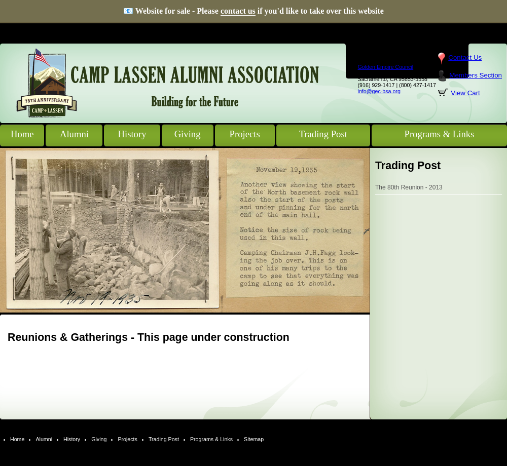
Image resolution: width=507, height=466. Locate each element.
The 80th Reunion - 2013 (409, 187)
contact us (238, 11)
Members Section (475, 75)
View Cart (465, 93)
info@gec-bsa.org (379, 91)
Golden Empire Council (386, 67)
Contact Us (465, 57)
